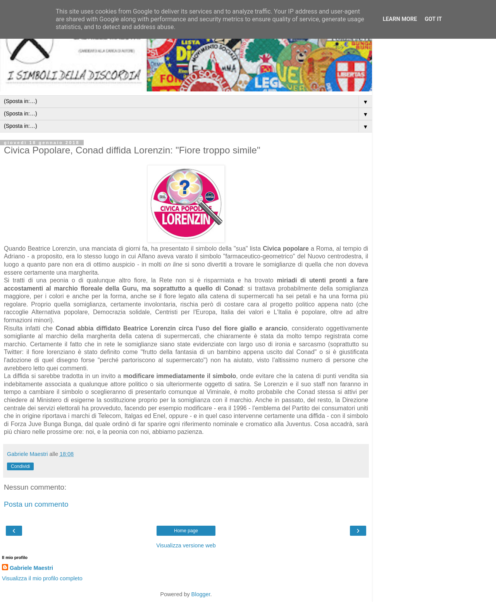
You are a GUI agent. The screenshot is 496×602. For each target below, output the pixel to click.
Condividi (20, 466)
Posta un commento (36, 504)
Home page (186, 530)
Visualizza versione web (185, 545)
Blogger (200, 594)
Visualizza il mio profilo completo (42, 578)
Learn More (400, 19)
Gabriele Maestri (31, 568)
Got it (433, 19)
